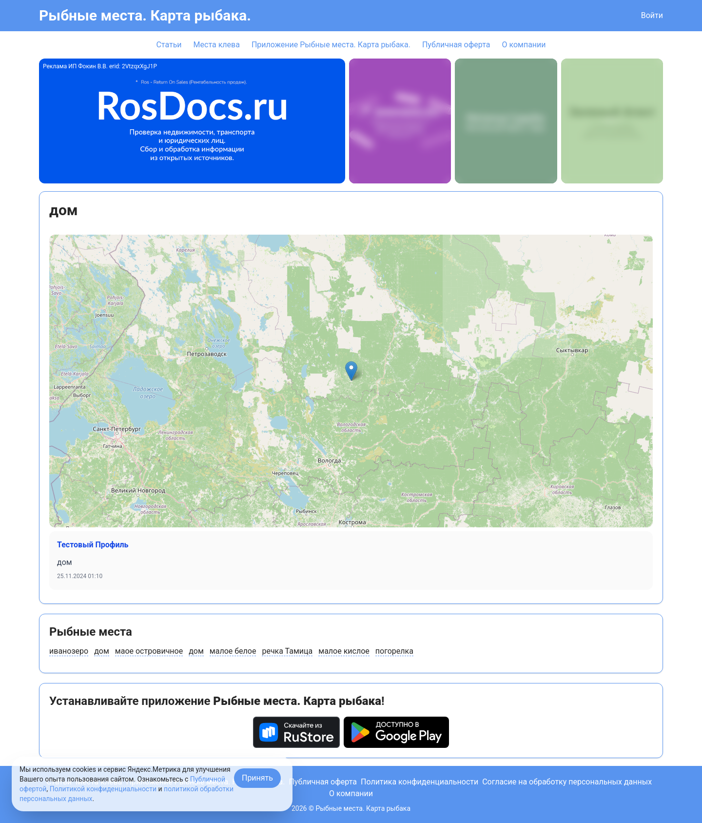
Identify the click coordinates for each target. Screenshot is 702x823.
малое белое (233, 651)
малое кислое (344, 651)
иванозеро (68, 651)
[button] (351, 371)
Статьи (168, 44)
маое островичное (149, 651)
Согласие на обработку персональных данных (567, 781)
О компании (524, 44)
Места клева (217, 44)
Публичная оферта (456, 44)
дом (101, 651)
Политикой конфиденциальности (103, 789)
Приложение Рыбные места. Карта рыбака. (331, 44)
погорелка (394, 651)
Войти (652, 15)
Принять (257, 778)
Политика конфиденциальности (419, 781)
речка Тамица (287, 651)
